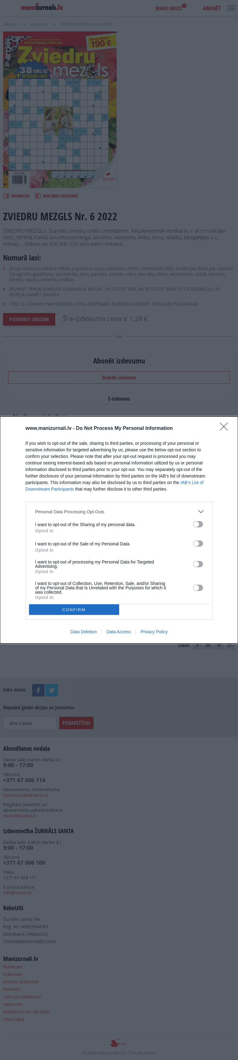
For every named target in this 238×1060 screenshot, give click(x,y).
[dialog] (119, 530)
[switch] (198, 524)
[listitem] (119, 511)
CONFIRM (74, 609)
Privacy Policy (154, 631)
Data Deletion (83, 631)
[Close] (226, 429)
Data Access (118, 631)
